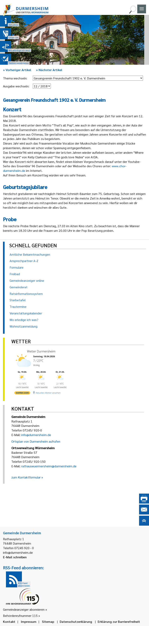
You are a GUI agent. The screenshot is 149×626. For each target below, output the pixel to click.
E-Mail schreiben (15, 557)
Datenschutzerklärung (76, 621)
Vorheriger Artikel (17, 70)
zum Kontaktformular (26, 477)
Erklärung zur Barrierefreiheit (119, 621)
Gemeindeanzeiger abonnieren (24, 609)
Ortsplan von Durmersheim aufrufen (35, 441)
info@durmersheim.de (36, 435)
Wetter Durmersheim (41, 351)
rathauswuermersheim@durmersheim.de (49, 466)
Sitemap (48, 621)
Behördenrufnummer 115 (20, 615)
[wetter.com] (22, 393)
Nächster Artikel (49, 70)
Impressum (28, 621)
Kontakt (9, 621)
